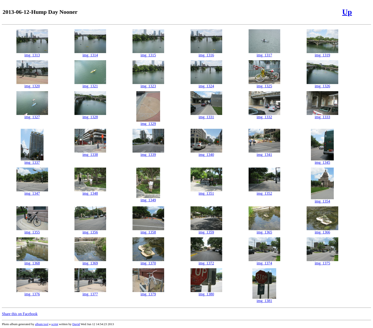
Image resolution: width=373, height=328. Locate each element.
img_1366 (322, 230)
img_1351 (206, 191)
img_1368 (32, 261)
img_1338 (90, 153)
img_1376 (32, 292)
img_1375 (322, 261)
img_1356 (90, 230)
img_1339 (148, 153)
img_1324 (206, 84)
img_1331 (206, 115)
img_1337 (32, 160)
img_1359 (206, 230)
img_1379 (148, 292)
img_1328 (90, 115)
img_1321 (90, 84)
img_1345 (322, 160)
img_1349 (148, 198)
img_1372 (206, 261)
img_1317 (264, 53)
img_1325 (264, 84)
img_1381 (264, 299)
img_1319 (322, 53)
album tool (41, 324)
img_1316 (206, 53)
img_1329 (148, 122)
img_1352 (264, 191)
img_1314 (90, 53)
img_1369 (90, 261)
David (76, 324)
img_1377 (90, 292)
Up (347, 12)
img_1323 (148, 84)
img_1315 (148, 53)
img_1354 (322, 199)
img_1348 (90, 191)
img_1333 (322, 115)
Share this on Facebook (20, 314)
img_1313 (32, 53)
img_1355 (32, 230)
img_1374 (264, 261)
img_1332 (264, 115)
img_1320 (32, 84)
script (54, 324)
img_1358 (148, 230)
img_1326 (322, 84)
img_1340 (206, 153)
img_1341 (264, 153)
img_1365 (264, 230)
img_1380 (206, 292)
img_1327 (32, 115)
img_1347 (32, 191)
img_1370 (148, 261)
